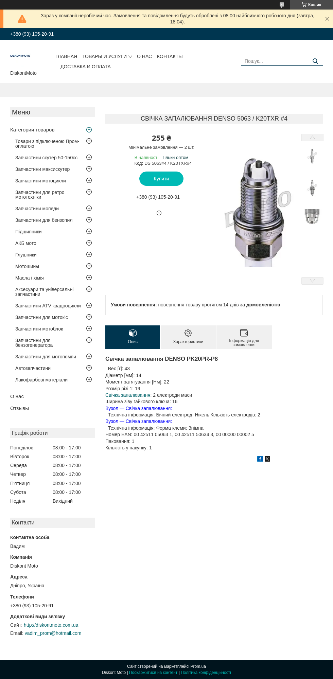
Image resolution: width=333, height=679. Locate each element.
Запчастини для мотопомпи (45, 356)
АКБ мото (25, 243)
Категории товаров (32, 129)
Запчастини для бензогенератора (34, 343)
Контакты (170, 56)
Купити (161, 178)
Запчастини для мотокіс (41, 317)
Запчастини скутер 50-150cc (46, 157)
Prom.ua (198, 666)
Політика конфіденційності (206, 672)
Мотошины (27, 266)
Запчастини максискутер (42, 169)
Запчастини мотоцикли (40, 180)
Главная (66, 56)
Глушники (26, 254)
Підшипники (28, 231)
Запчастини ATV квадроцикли (48, 305)
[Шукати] (315, 61)
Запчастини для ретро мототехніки (39, 195)
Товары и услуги (104, 56)
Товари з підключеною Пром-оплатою (47, 144)
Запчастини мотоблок (39, 329)
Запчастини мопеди (37, 208)
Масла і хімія (29, 278)
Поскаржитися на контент (153, 672)
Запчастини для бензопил (43, 220)
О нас (144, 56)
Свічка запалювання (127, 395)
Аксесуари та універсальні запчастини (44, 292)
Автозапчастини (33, 368)
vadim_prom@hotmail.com (53, 633)
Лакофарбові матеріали (41, 379)
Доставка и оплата (85, 66)
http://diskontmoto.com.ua (51, 625)
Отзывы (19, 408)
